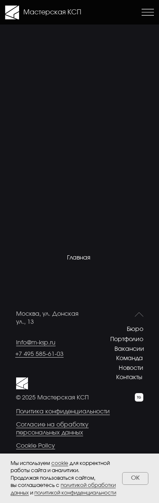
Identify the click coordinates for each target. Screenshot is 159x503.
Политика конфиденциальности (63, 412)
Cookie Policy (35, 446)
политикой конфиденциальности (75, 492)
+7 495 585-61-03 (39, 354)
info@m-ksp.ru (36, 343)
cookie (59, 463)
